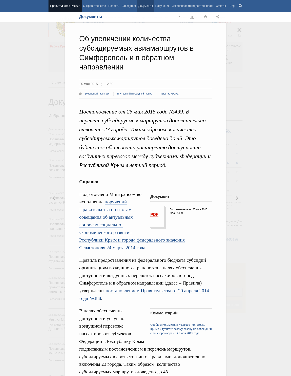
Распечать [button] (205, 17)
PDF (154, 214)
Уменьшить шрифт (180, 17)
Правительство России (65, 5)
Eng (232, 5)
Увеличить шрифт (192, 17)
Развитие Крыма (169, 93)
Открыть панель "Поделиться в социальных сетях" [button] (218, 17)
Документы (145, 5)
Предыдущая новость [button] (237, 198)
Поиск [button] (241, 6)
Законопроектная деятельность (192, 5)
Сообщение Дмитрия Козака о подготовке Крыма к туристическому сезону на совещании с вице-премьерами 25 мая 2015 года (181, 329)
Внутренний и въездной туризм (134, 93)
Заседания (129, 5)
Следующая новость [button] (54, 198)
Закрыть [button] (242, 33)
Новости (113, 5)
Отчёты (221, 5)
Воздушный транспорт (97, 93)
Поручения (162, 5)
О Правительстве (94, 5)
